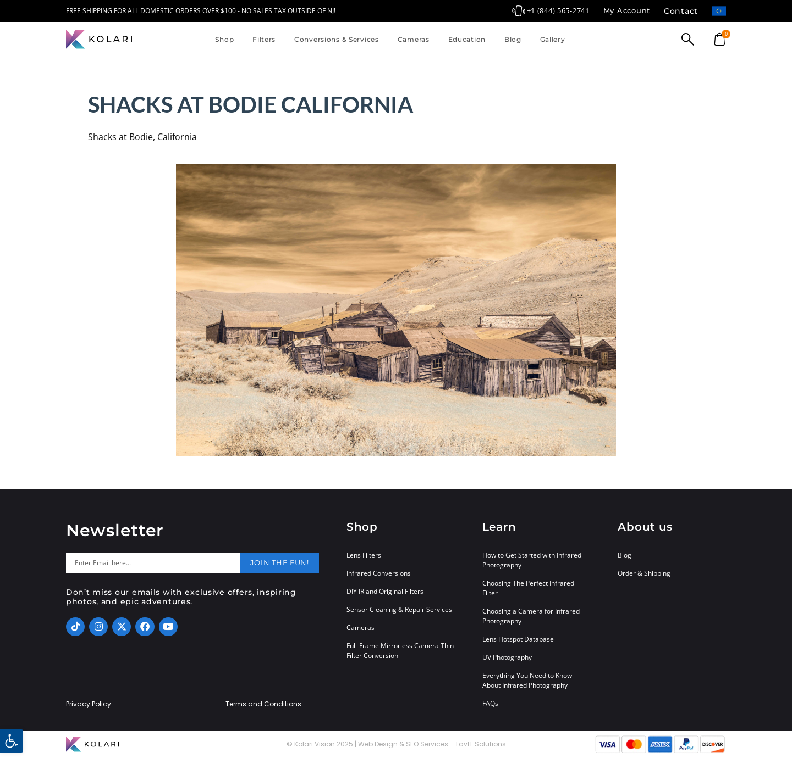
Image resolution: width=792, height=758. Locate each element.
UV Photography (507, 657)
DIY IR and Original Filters (385, 591)
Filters (264, 39)
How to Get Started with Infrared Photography (531, 560)
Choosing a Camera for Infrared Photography (531, 616)
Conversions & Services (336, 39)
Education (467, 39)
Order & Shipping (644, 573)
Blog (512, 39)
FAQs (490, 703)
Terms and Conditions (263, 704)
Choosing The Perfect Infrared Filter (528, 588)
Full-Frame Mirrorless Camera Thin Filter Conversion (400, 650)
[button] (11, 741)
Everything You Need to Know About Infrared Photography (527, 680)
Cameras (414, 39)
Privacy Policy (88, 704)
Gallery (552, 39)
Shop (224, 39)
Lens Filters (363, 555)
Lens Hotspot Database (518, 639)
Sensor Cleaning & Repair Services (399, 609)
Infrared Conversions (378, 573)
